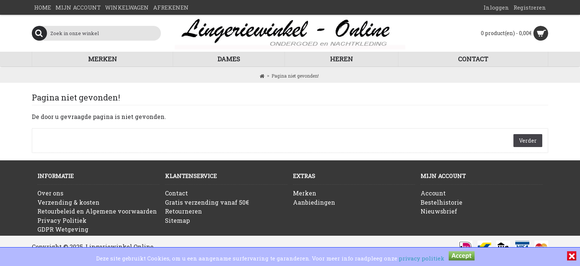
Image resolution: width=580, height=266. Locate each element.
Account (433, 193)
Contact (176, 193)
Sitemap (177, 220)
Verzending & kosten (68, 202)
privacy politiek (421, 258)
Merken (304, 193)
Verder (528, 140)
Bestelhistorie (441, 202)
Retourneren (183, 211)
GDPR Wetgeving (62, 229)
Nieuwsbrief (439, 211)
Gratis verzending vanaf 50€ (207, 202)
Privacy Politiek (62, 220)
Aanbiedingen (314, 202)
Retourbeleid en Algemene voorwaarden (97, 211)
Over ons (50, 193)
